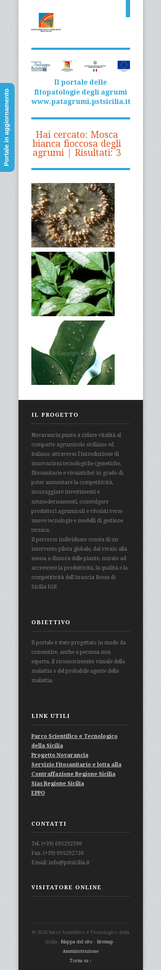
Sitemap (105, 941)
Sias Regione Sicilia (57, 784)
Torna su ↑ (81, 960)
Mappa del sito (77, 941)
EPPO (38, 793)
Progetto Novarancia (59, 755)
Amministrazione (81, 951)
